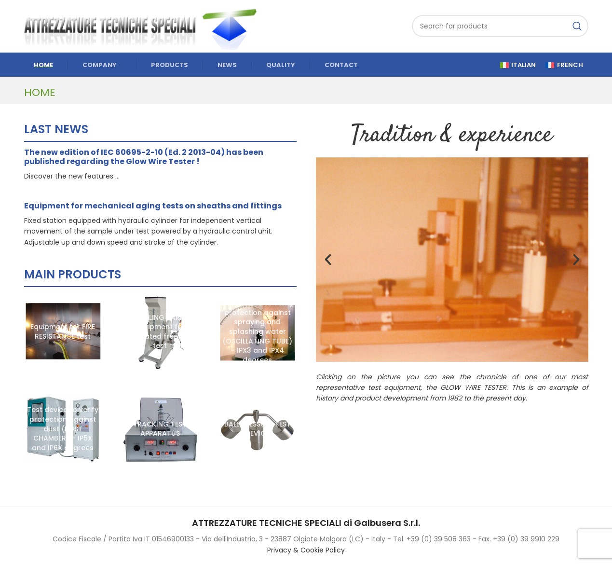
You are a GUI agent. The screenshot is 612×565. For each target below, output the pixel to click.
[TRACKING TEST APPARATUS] (160, 429)
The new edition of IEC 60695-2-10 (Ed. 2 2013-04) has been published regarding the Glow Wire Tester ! (143, 157)
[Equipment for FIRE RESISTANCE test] (63, 332)
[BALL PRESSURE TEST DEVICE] (257, 429)
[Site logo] (144, 25)
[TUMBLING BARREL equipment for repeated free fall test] (160, 332)
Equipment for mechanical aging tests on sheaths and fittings (153, 205)
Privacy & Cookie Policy (306, 550)
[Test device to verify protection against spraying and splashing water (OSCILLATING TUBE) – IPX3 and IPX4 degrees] (257, 332)
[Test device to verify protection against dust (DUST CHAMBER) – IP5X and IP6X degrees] (63, 429)
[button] (328, 259)
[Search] (500, 26)
